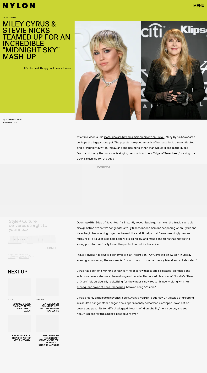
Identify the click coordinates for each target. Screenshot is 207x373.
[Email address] (32, 242)
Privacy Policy (24, 260)
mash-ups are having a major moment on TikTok (134, 136)
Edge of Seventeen (108, 222)
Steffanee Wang (13, 119)
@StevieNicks (86, 254)
